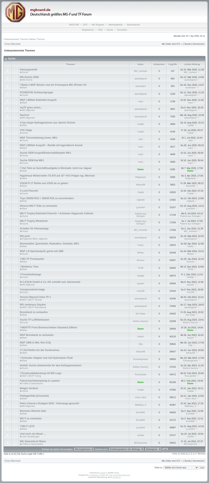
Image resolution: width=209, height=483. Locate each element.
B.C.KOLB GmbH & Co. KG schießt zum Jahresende (50, 282)
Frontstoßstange (31, 274)
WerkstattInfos (115, 24)
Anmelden (122, 30)
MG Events (27, 80)
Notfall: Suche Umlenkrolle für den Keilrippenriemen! (51, 365)
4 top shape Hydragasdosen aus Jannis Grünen (47, 122)
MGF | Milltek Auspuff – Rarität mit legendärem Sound (51, 145)
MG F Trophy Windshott (34, 221)
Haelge (140, 275)
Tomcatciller (141, 374)
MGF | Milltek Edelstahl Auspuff (38, 100)
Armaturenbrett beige (32, 289)
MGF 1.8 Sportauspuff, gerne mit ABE (42, 251)
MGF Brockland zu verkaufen (37, 335)
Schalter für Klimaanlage (34, 228)
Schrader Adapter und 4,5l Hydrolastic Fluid (47, 357)
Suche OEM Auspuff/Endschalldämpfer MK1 (45, 152)
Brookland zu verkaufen (34, 312)
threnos (141, 260)
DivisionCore (125, 475)
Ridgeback (140, 177)
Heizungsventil (28, 69)
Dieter (140, 169)
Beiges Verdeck (29, 388)
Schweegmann (140, 359)
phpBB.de (117, 477)
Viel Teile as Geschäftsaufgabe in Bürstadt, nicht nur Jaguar (56, 168)
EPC (85, 24)
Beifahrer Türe (30, 266)
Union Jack (140, 397)
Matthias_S (140, 405)
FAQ (100, 30)
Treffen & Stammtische (32, 383)
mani (140, 101)
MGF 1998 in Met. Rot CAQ (35, 342)
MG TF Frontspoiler (33, 259)
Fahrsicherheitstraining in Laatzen (40, 380)
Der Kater (140, 313)
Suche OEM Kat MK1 (32, 160)
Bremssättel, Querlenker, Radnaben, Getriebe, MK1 (49, 243)
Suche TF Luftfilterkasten (34, 319)
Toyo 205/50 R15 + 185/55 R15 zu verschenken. (47, 198)
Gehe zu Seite (179, 454)
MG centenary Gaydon (33, 304)
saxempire (141, 86)
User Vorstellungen (31, 436)
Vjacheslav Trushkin (97, 475)
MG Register (98, 24)
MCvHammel (140, 443)
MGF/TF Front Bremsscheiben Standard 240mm (49, 327)
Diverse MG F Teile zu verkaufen (38, 205)
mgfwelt (141, 200)
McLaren (25, 236)
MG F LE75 (28, 426)
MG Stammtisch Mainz (33, 441)
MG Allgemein (28, 110)
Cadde (140, 124)
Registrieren (88, 30)
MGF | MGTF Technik (32, 300)
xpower (140, 283)
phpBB (102, 473)
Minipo (140, 252)
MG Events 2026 (29, 77)
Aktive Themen (37, 39)
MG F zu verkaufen (31, 418)
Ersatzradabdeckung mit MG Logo (41, 373)
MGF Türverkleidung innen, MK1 (39, 137)
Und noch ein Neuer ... (33, 433)
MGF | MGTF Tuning (31, 376)
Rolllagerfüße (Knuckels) (34, 395)
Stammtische (133, 24)
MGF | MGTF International (34, 307)
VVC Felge (26, 130)
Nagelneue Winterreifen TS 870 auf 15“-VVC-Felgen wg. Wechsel (57, 175)
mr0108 (140, 291)
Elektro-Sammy (140, 321)
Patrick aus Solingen (140, 214)
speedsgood (141, 78)
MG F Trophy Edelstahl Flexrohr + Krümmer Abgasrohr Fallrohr (56, 213)
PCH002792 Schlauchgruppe (36, 92)
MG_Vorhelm (140, 71)
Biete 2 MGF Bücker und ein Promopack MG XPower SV (54, 84)
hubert (140, 336)
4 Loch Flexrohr (29, 190)
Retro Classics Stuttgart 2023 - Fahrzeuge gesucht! (49, 403)
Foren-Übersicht (12, 44)
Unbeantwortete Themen (15, 39)
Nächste (202, 454)
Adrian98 (140, 184)
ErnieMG (140, 412)
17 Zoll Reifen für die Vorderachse (39, 350)
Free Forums (114, 475)
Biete (24, 88)
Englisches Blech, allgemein (35, 239)
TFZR (140, 268)
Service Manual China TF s (35, 297)
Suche (110, 30)
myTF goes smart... (31, 107)
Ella (140, 344)
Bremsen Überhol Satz (33, 411)
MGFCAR (74, 24)
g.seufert (140, 207)
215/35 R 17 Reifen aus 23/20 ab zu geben (44, 183)
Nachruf (24, 115)
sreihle (140, 435)
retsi (141, 139)
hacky (141, 245)
